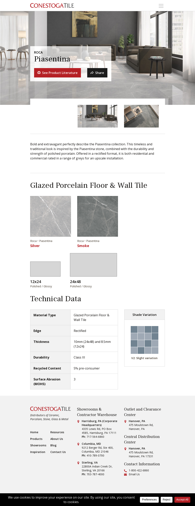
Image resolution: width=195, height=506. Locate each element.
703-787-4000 (95, 474)
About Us (56, 439)
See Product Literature (57, 73)
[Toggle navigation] (161, 5)
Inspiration (37, 452)
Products (36, 439)
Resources (57, 432)
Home (34, 432)
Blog (53, 445)
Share (97, 73)
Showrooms (38, 445)
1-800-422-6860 (139, 470)
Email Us (134, 474)
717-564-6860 (95, 437)
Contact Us (58, 452)
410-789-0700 (95, 455)
